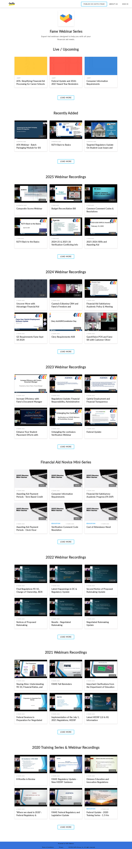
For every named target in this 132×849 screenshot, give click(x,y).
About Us (113, 4)
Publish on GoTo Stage (94, 4)
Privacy (61, 847)
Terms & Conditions (48, 847)
